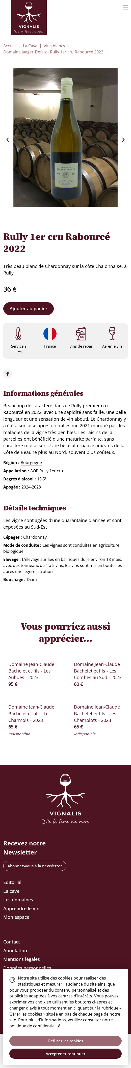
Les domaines (18, 900)
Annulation (15, 951)
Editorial (12, 882)
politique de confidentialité (34, 1026)
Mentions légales (21, 959)
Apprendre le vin (21, 908)
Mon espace (16, 917)
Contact (11, 942)
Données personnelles (27, 968)
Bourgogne (31, 462)
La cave (11, 891)
